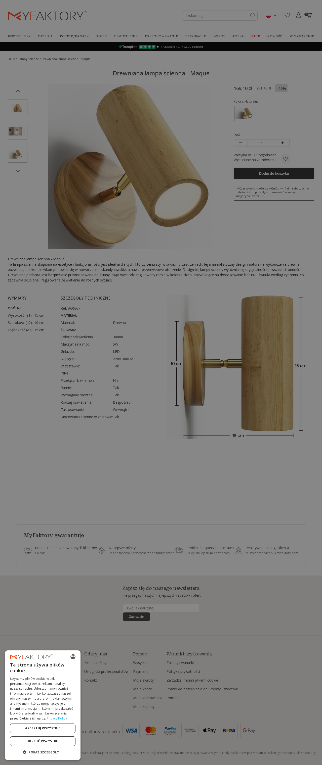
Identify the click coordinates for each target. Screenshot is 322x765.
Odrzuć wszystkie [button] (42, 741)
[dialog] (42, 705)
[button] (42, 752)
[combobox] (72, 656)
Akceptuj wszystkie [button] (42, 728)
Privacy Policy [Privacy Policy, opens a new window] (57, 718)
